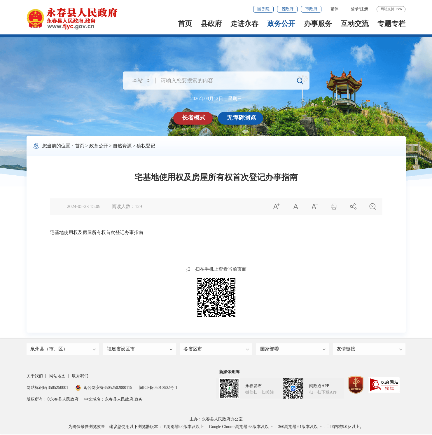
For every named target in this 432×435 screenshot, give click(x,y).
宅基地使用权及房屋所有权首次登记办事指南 (96, 232)
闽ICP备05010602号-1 (158, 388)
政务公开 (281, 23)
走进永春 (244, 23)
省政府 (287, 9)
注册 (364, 9)
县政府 (211, 23)
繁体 (334, 9)
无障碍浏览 (241, 117)
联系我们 (80, 377)
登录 (355, 9)
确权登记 (146, 145)
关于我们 (35, 377)
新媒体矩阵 (229, 373)
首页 (185, 23)
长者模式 (194, 117)
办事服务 (318, 23)
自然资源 (122, 145)
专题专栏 (391, 23)
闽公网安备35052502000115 (103, 388)
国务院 (263, 9)
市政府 (311, 9)
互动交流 (355, 23)
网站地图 (57, 377)
